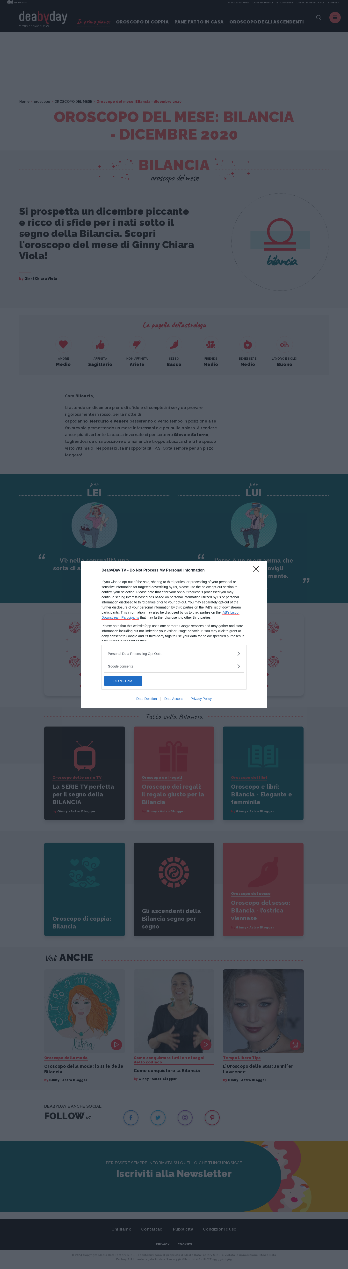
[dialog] (174, 634)
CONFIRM (127, 681)
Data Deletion (146, 699)
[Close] (257, 570)
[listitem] (174, 653)
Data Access (173, 699)
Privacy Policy (201, 699)
